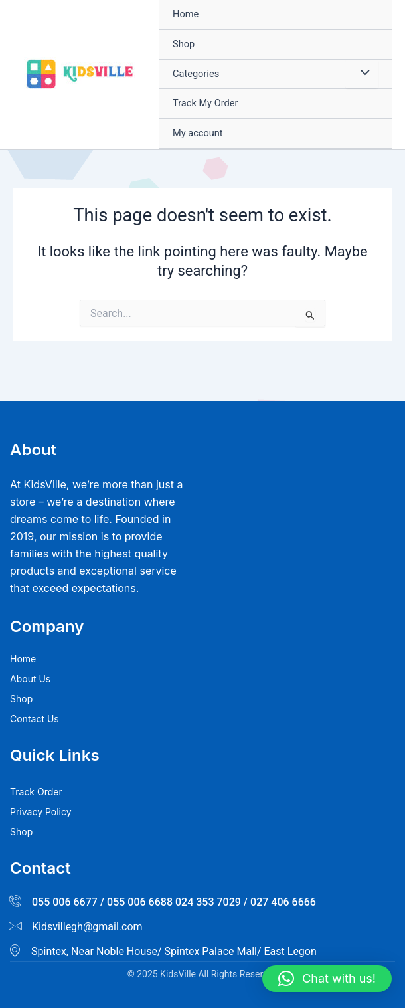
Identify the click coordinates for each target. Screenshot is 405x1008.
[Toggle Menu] (361, 74)
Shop (184, 44)
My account (198, 133)
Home (186, 14)
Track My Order (205, 103)
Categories (196, 74)
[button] (327, 978)
